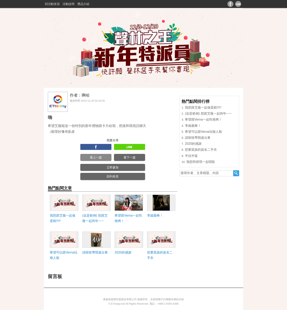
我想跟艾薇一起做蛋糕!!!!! (62, 218)
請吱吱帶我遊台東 (95, 252)
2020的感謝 (123, 252)
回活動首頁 (52, 4)
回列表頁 (113, 176)
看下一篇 (130, 157)
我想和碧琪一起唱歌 (200, 161)
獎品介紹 (83, 4)
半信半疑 (191, 155)
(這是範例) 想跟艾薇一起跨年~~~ (95, 218)
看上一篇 (96, 157)
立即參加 (113, 167)
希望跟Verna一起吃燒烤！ (128, 218)
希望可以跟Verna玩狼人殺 (63, 255)
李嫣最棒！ (155, 215)
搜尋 (236, 173)
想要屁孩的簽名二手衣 (160, 255)
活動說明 (69, 4)
